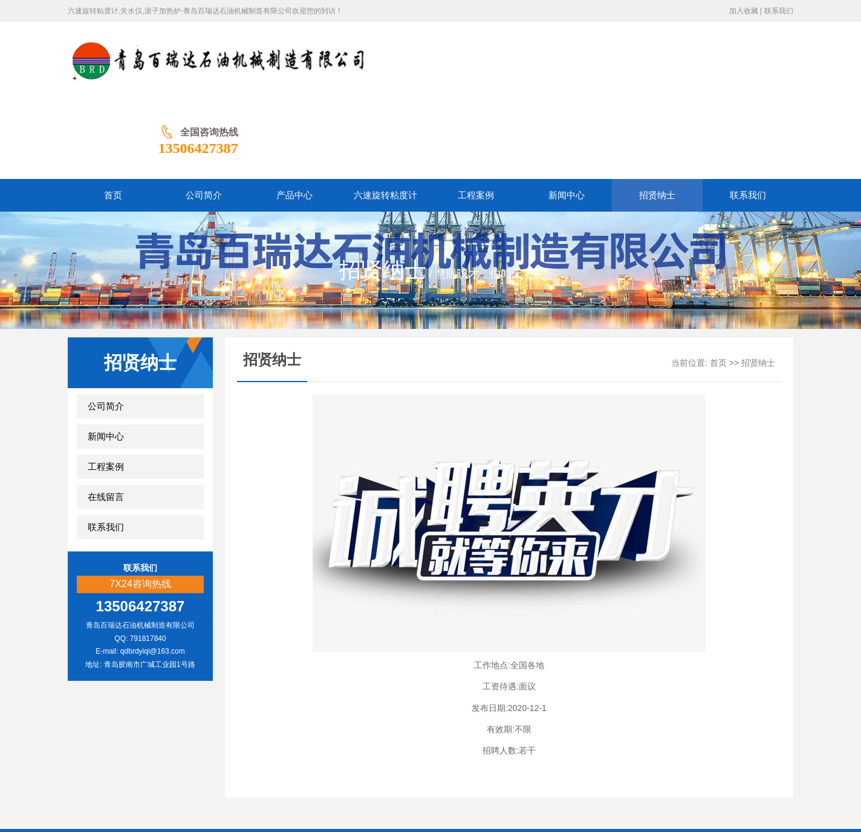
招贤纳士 (758, 284)
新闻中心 (106, 358)
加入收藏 (743, 11)
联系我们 (778, 11)
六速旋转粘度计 (356, 771)
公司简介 (106, 328)
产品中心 (299, 771)
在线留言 (106, 418)
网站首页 (208, 771)
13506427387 (753, 69)
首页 (718, 284)
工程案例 (106, 388)
